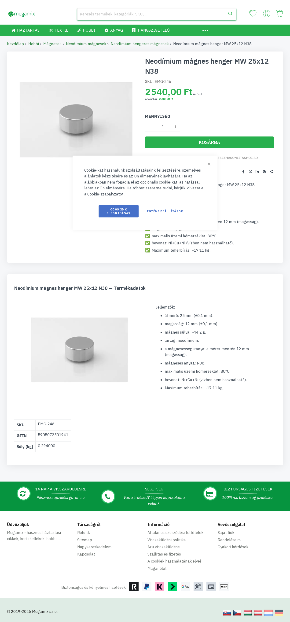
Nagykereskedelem (94, 546)
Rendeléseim (229, 539)
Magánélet (157, 568)
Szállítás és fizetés (164, 554)
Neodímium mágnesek (86, 43)
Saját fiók (226, 532)
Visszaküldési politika (166, 539)
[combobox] (156, 14)
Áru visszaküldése (163, 546)
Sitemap (84, 539)
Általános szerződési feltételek (175, 532)
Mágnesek (52, 43)
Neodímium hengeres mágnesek (140, 43)
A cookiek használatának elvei (174, 561)
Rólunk (83, 532)
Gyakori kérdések (233, 546)
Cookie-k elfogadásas (119, 211)
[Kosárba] (209, 142)
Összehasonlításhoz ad (236, 158)
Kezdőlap (15, 43)
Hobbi (33, 43)
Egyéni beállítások (165, 211)
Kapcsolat (86, 554)
